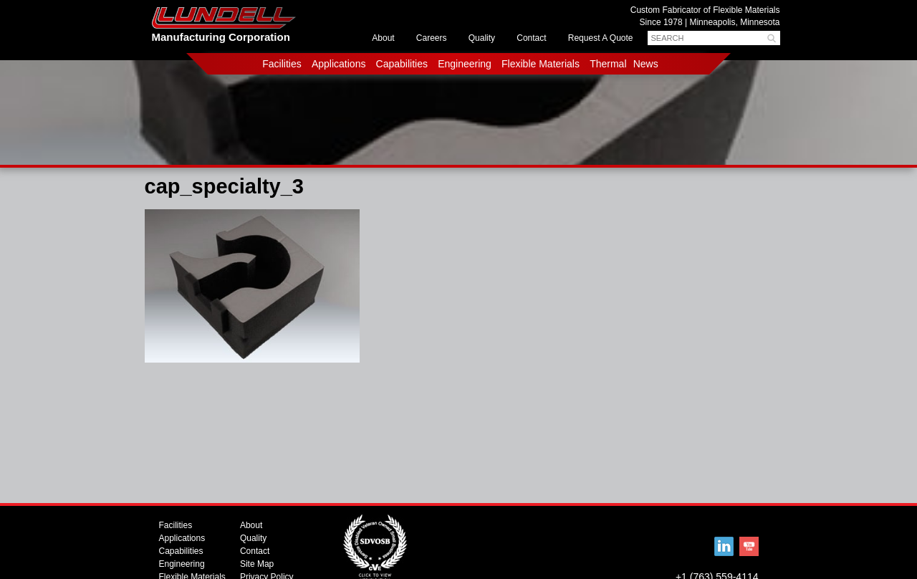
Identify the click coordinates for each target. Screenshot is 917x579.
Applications (339, 64)
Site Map (257, 564)
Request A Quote (600, 38)
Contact (531, 38)
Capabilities (402, 64)
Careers (431, 38)
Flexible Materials (540, 64)
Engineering (464, 64)
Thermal (608, 64)
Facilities (281, 64)
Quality (482, 38)
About (383, 38)
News (645, 64)
